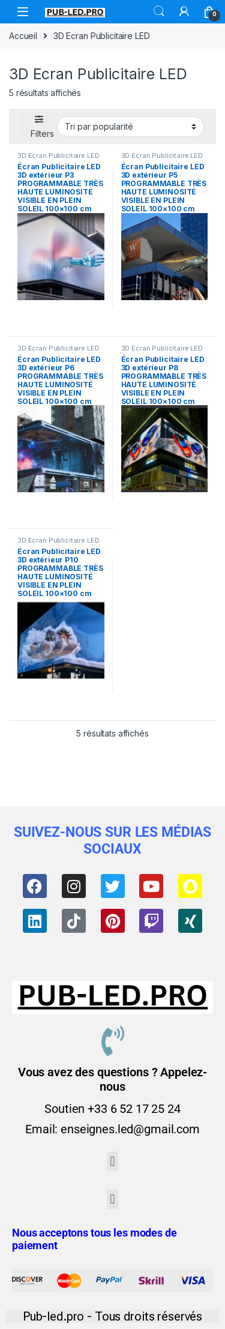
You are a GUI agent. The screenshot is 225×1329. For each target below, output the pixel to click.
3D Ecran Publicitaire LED (58, 155)
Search (159, 11)
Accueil (23, 36)
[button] (112, 1161)
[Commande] (130, 126)
